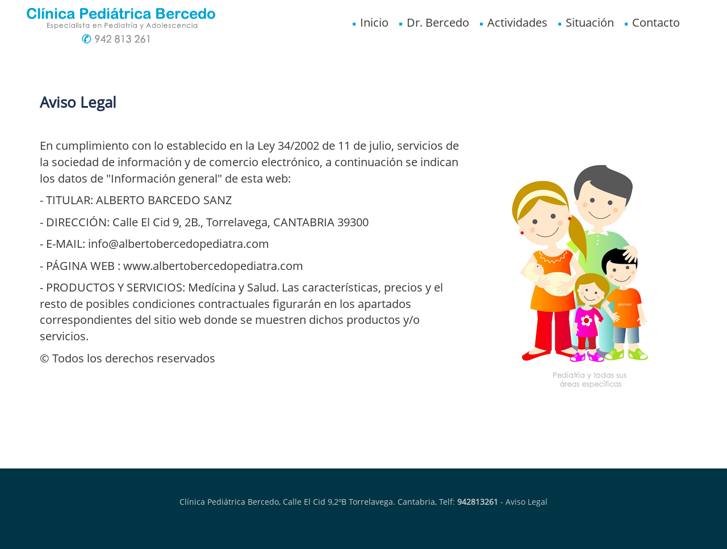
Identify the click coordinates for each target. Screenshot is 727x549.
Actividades (513, 22)
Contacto (651, 22)
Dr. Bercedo (433, 22)
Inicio (369, 22)
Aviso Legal (526, 501)
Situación (585, 22)
